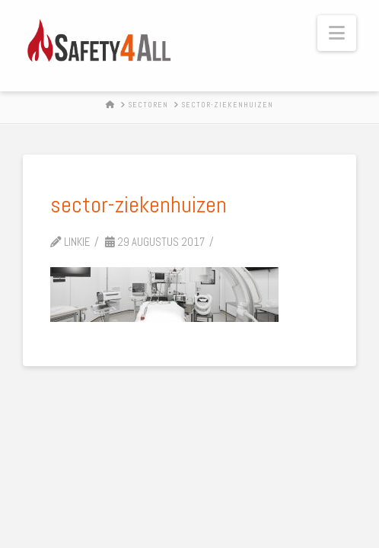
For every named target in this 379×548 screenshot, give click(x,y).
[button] (336, 33)
